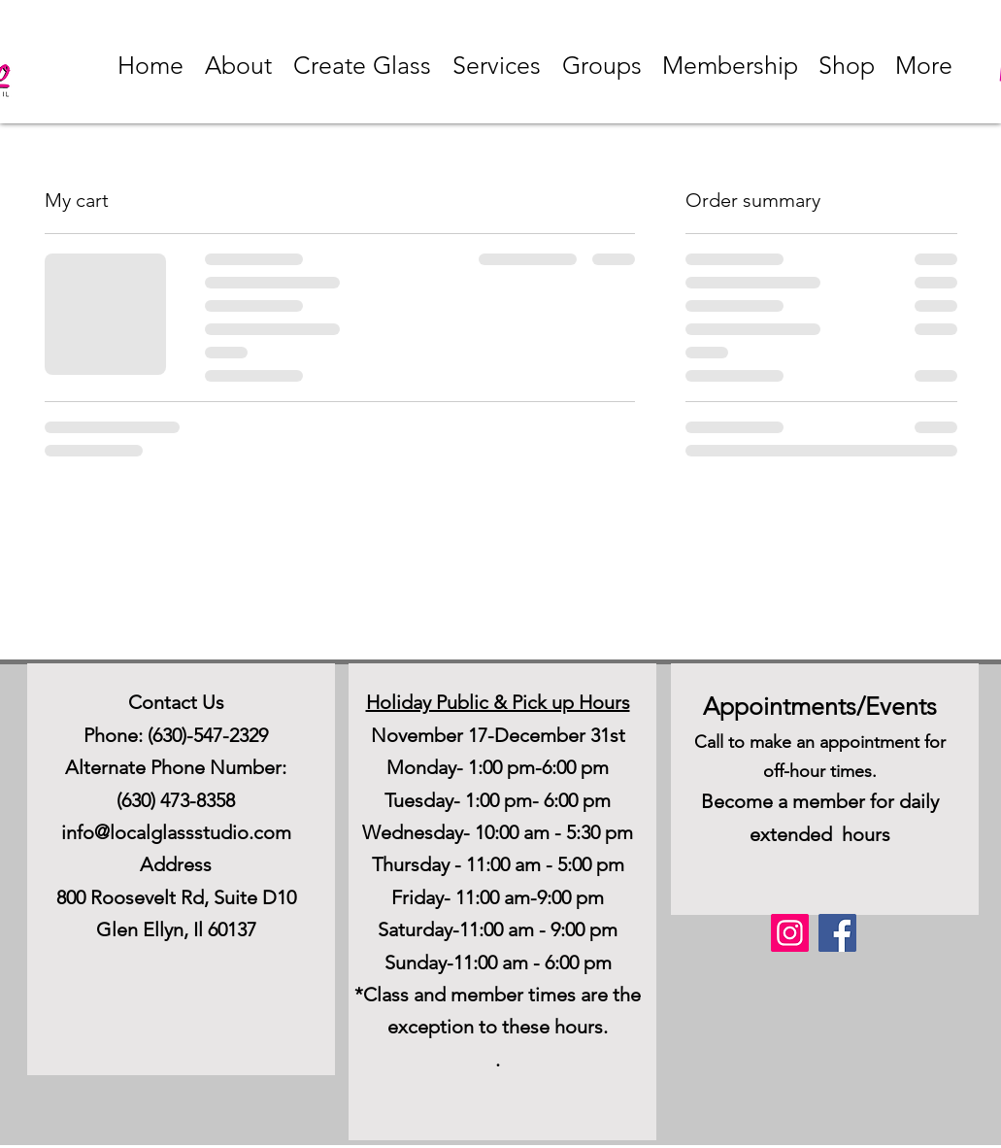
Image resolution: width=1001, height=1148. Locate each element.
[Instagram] (790, 933)
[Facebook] (837, 933)
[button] (238, 65)
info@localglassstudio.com (176, 832)
